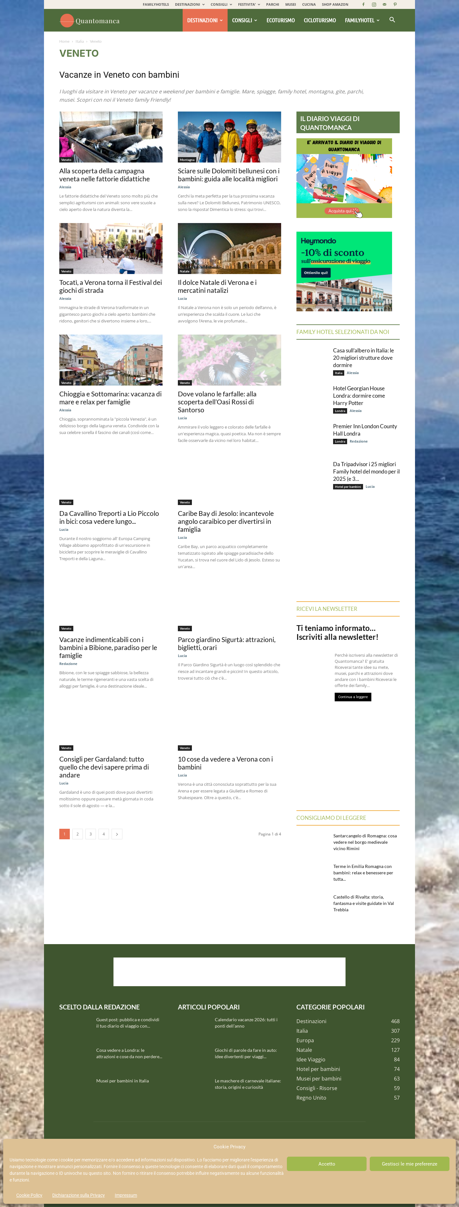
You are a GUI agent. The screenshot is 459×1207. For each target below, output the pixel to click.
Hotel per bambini (348, 486)
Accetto (326, 1164)
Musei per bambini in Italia (122, 1080)
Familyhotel (362, 20)
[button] (392, 20)
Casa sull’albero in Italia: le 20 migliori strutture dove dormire (363, 357)
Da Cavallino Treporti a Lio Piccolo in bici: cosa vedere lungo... (109, 517)
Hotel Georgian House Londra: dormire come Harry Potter (359, 395)
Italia (80, 41)
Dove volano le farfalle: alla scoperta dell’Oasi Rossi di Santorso (217, 402)
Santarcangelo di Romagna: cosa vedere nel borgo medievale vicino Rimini (365, 842)
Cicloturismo (320, 20)
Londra (340, 411)
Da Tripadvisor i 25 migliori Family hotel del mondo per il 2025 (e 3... (366, 471)
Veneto (66, 160)
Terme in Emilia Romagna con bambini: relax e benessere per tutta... (363, 873)
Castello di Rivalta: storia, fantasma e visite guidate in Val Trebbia (363, 903)
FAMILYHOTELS (156, 4)
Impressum (126, 1195)
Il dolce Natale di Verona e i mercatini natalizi (217, 286)
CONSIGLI (221, 4)
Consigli (244, 20)
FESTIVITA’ (249, 4)
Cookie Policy (29, 1195)
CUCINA (309, 4)
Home (64, 41)
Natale (184, 271)
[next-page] (117, 834)
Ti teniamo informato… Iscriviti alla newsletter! (337, 632)
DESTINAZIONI (190, 4)
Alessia (65, 186)
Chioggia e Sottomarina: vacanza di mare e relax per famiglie (110, 398)
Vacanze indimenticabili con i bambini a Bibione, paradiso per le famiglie (108, 647)
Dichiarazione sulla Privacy (78, 1195)
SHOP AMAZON (335, 4)
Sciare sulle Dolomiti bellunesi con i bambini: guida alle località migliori (229, 175)
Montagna (187, 160)
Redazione (68, 663)
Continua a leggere (353, 697)
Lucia (182, 298)
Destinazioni (205, 20)
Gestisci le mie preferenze (409, 1164)
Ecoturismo (280, 20)
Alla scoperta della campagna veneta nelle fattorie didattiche (104, 175)
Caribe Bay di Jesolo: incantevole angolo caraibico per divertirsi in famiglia (226, 521)
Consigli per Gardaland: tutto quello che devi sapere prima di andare (104, 767)
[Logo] (90, 20)
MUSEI (290, 4)
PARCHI (272, 4)
